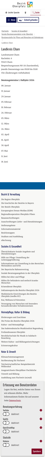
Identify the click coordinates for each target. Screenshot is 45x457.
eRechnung (6, 240)
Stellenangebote (8, 225)
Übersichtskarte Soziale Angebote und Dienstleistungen (18, 252)
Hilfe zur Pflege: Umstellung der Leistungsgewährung (15, 258)
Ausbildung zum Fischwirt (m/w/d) (16, 377)
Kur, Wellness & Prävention (13, 300)
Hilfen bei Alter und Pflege (13, 277)
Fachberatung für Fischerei (13, 360)
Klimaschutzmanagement (12, 357)
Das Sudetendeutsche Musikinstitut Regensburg (22, 328)
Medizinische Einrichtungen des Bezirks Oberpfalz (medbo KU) (19, 295)
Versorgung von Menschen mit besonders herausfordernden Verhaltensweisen (19, 305)
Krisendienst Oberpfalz (11, 286)
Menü (11, 19)
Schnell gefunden (28, 19)
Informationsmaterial (10, 229)
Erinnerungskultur (9, 345)
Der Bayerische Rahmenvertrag (15, 269)
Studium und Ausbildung (12, 236)
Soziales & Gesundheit (11, 246)
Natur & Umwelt (8, 351)
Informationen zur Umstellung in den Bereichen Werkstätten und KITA (22, 264)
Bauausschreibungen (10, 218)
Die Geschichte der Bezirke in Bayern (17, 203)
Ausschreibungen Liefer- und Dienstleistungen (21, 222)
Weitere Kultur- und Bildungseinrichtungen (20, 342)
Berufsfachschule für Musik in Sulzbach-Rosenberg (19, 337)
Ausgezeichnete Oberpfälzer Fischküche (18, 370)
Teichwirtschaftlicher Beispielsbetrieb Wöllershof (18, 365)
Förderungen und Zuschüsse (13, 317)
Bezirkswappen (8, 233)
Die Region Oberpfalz (10, 199)
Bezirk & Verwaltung (10, 194)
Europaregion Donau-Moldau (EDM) (17, 210)
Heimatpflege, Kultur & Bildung (15, 312)
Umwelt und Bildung (10, 374)
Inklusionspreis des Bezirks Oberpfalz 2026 (20, 290)
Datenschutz (15, 400)
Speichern (37, 451)
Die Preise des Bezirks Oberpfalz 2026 (17, 321)
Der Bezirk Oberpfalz (10, 207)
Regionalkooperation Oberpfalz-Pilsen (18, 214)
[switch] (6, 414)
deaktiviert (15, 414)
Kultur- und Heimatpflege (12, 325)
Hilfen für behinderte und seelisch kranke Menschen (19, 281)
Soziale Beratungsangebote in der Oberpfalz (20, 273)
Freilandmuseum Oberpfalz (13, 332)
